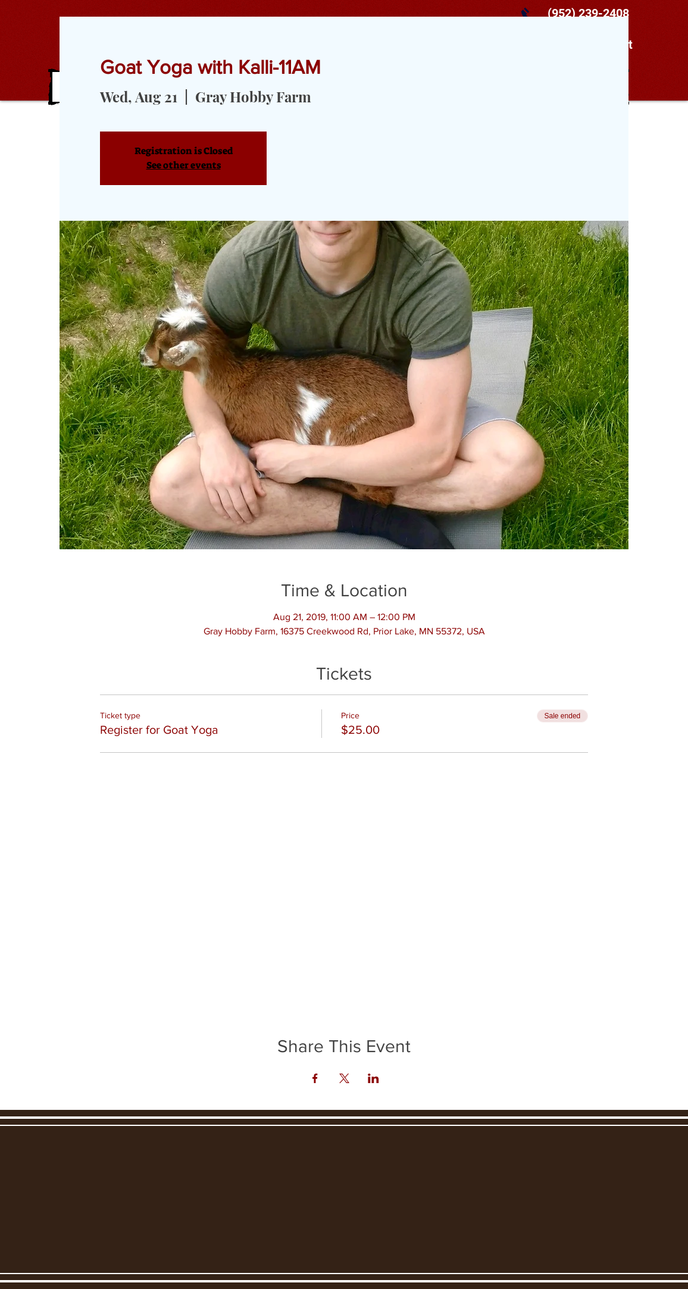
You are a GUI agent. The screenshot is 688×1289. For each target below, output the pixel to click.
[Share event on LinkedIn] (373, 1078)
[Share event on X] (344, 1078)
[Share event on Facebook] (315, 1078)
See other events (183, 165)
